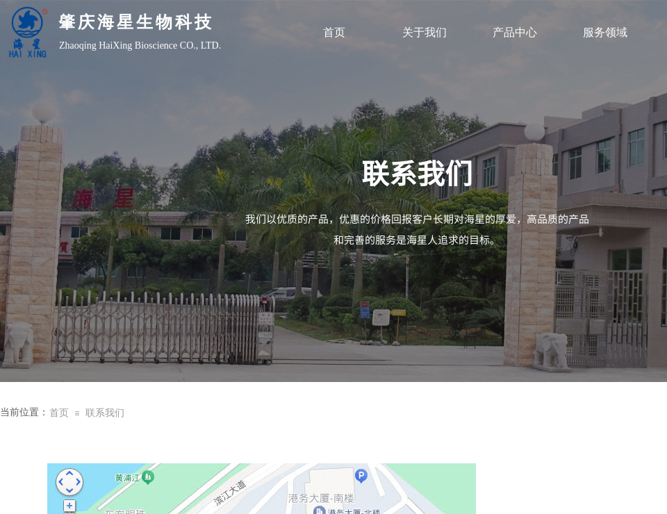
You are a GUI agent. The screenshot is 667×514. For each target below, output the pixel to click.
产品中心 (515, 32)
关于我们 (424, 32)
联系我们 (104, 413)
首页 (334, 32)
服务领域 (605, 32)
